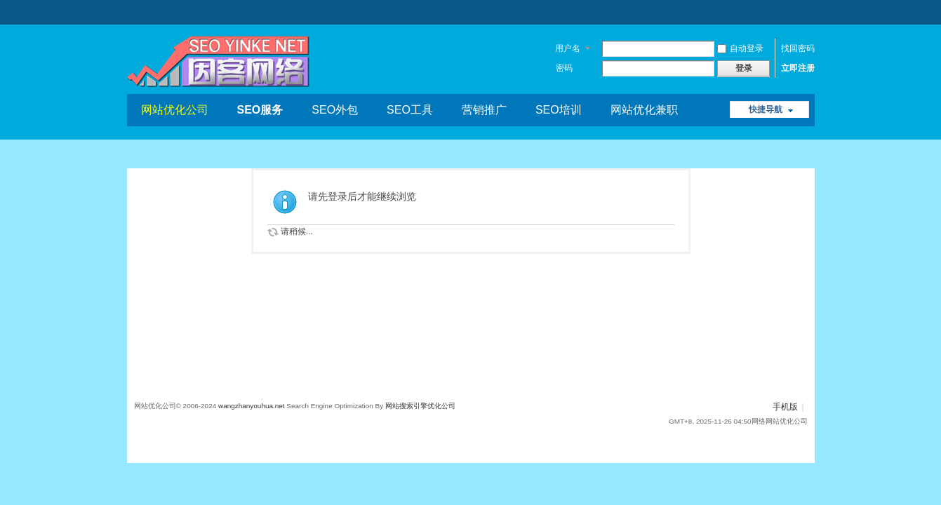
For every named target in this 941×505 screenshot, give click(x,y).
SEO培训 (558, 110)
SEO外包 (335, 110)
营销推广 (484, 110)
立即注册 (798, 68)
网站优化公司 (174, 110)
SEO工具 (410, 110)
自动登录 (740, 48)
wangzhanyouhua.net (251, 406)
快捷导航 (765, 109)
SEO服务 (260, 110)
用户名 (567, 48)
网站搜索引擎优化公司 (420, 406)
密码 (564, 68)
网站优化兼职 (644, 110)
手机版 (785, 407)
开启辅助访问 (804, 10)
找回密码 (798, 48)
